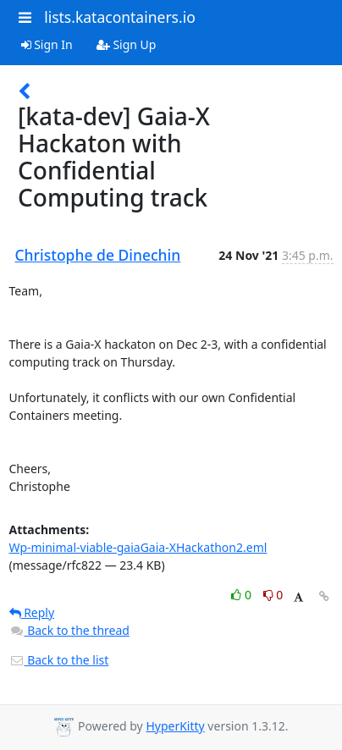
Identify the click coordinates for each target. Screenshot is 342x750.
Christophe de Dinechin (98, 255)
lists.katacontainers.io (120, 17)
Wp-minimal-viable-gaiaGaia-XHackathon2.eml (138, 547)
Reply (32, 612)
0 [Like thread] (242, 595)
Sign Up (127, 44)
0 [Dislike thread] (273, 595)
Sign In (47, 44)
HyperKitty (175, 726)
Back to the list (59, 660)
